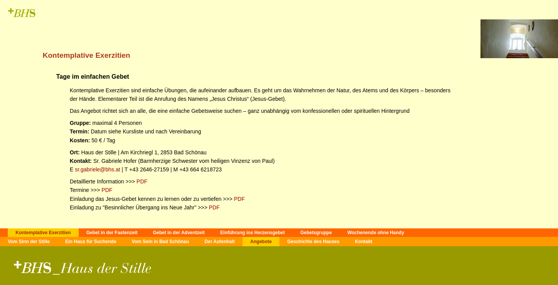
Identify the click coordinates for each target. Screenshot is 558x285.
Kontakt (363, 241)
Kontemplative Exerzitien (43, 232)
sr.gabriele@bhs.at (97, 169)
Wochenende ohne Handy (375, 232)
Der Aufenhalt (220, 241)
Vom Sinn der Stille (29, 241)
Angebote (261, 241)
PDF (141, 181)
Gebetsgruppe (316, 232)
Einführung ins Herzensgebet (252, 232)
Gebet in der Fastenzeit (112, 232)
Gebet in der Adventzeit (179, 232)
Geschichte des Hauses (313, 241)
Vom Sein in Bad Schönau (160, 241)
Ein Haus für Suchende (90, 241)
